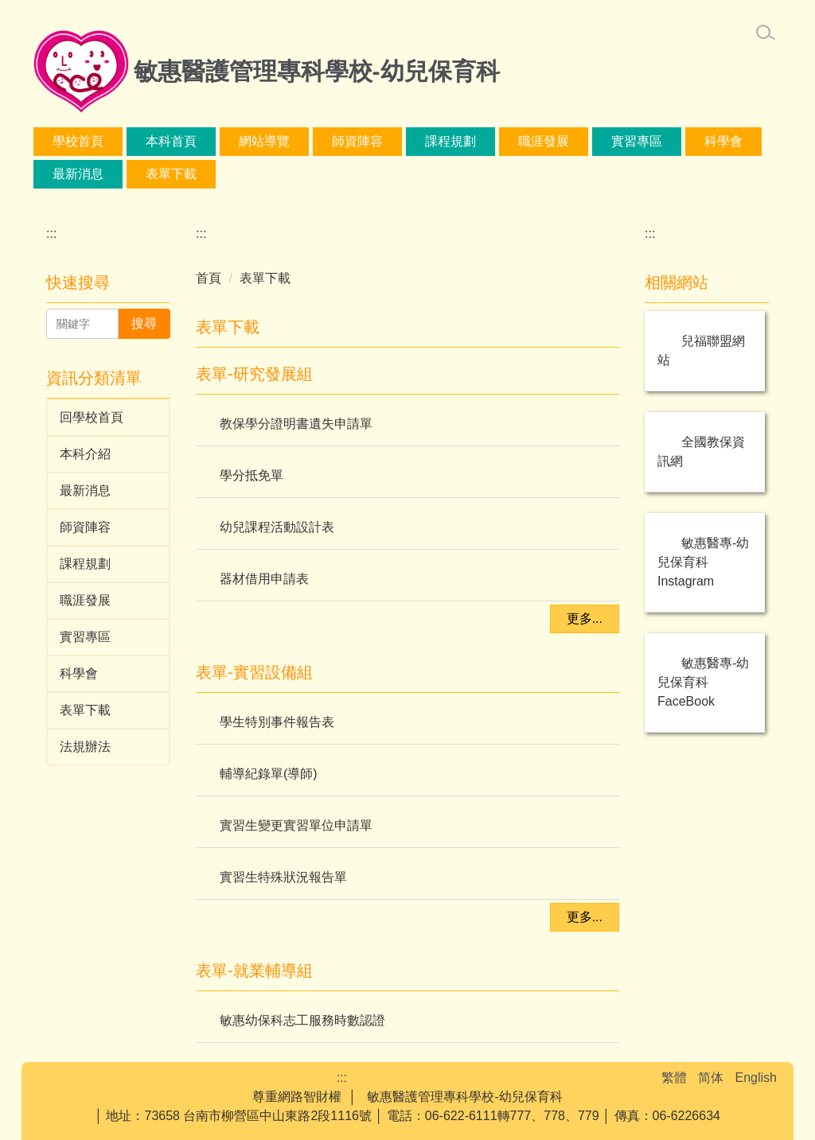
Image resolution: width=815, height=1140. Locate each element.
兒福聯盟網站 (701, 350)
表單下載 (344, 174)
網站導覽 (316, 141)
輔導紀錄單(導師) (269, 773)
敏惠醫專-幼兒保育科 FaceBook (703, 682)
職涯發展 (689, 141)
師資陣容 (503, 141)
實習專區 (78, 174)
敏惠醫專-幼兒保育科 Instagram (703, 562)
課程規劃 (596, 141)
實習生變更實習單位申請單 (296, 825)
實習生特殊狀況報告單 (283, 877)
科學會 (165, 174)
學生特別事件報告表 (277, 722)
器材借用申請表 (264, 579)
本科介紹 (409, 141)
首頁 (208, 278)
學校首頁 (130, 141)
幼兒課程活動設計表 (277, 527)
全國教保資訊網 (701, 451)
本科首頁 (223, 141)
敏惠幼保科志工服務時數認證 (302, 1020)
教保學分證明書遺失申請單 (296, 423)
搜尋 (144, 323)
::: (58, 141)
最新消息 (251, 174)
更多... (584, 618)
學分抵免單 (251, 475)
